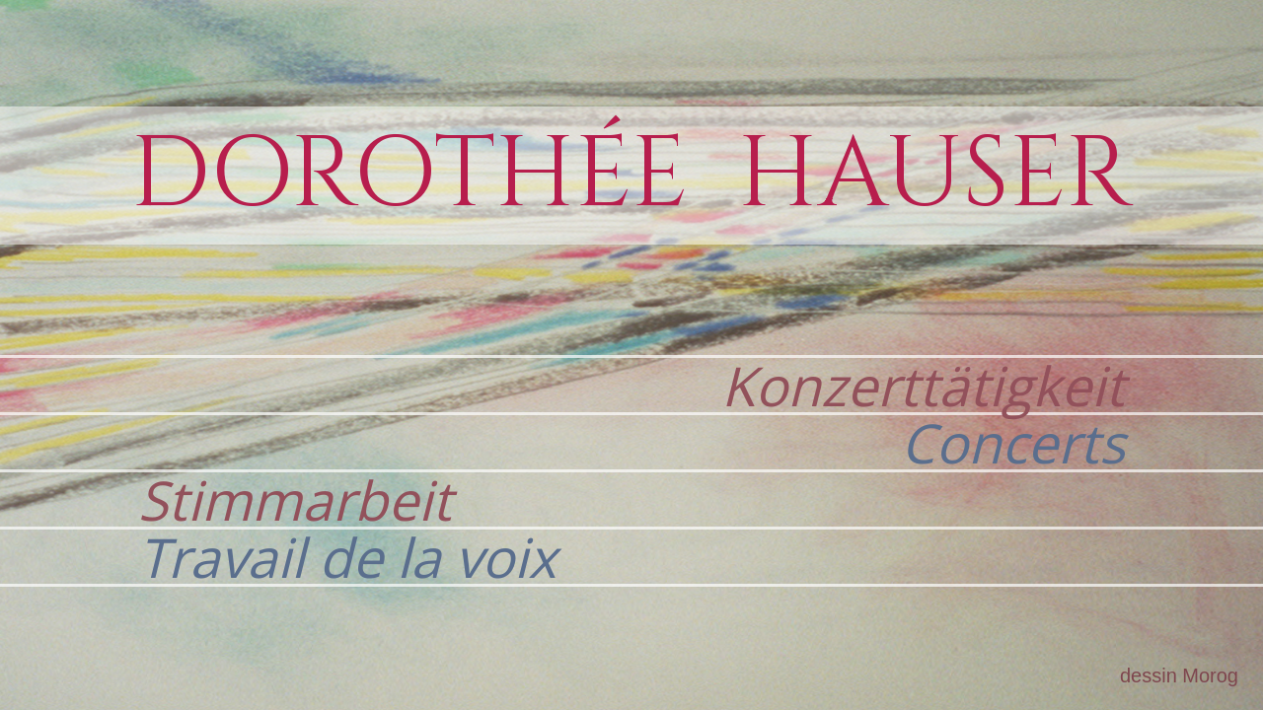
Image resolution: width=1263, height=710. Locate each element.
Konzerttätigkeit (923, 385)
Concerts (1013, 442)
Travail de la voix (347, 557)
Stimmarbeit (295, 499)
